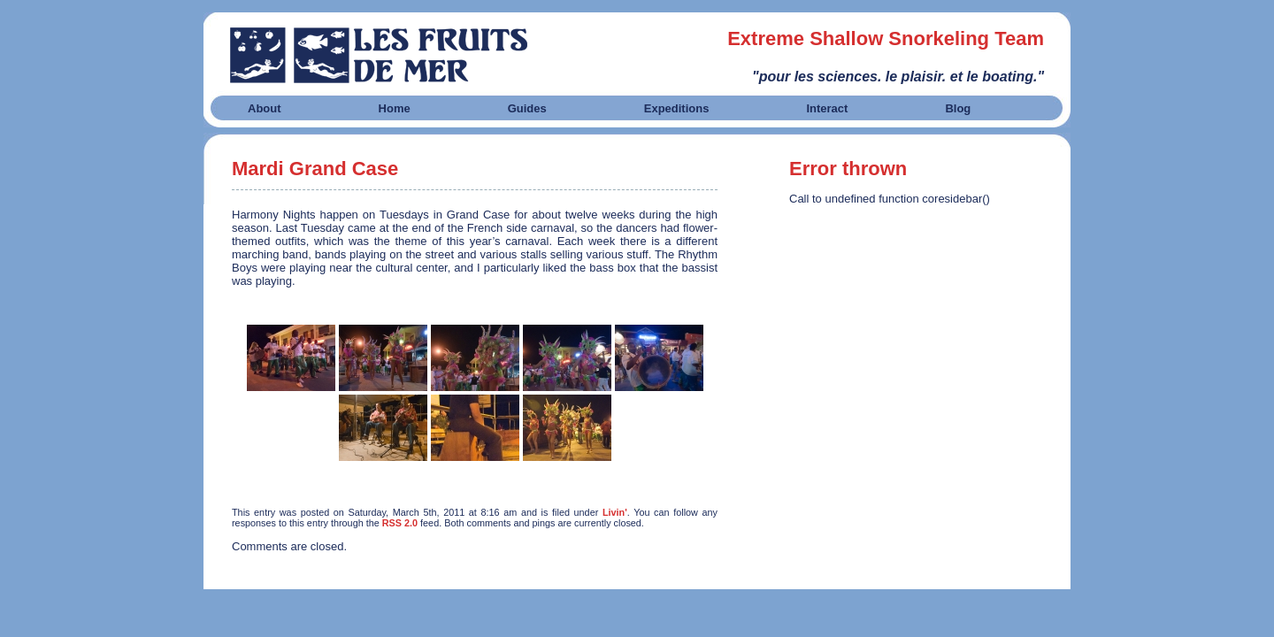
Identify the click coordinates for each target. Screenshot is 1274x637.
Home (395, 108)
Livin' (614, 512)
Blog (958, 108)
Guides (527, 108)
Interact (827, 108)
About (264, 108)
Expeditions (677, 108)
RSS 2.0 (400, 523)
